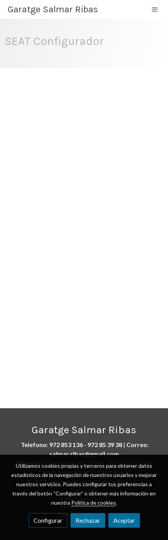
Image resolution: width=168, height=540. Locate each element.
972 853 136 (66, 444)
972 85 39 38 (104, 444)
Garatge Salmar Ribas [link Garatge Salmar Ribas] (53, 9)
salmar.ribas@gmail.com (84, 453)
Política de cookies (93, 502)
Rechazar (88, 520)
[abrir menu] (155, 9)
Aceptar (124, 520)
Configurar (48, 520)
